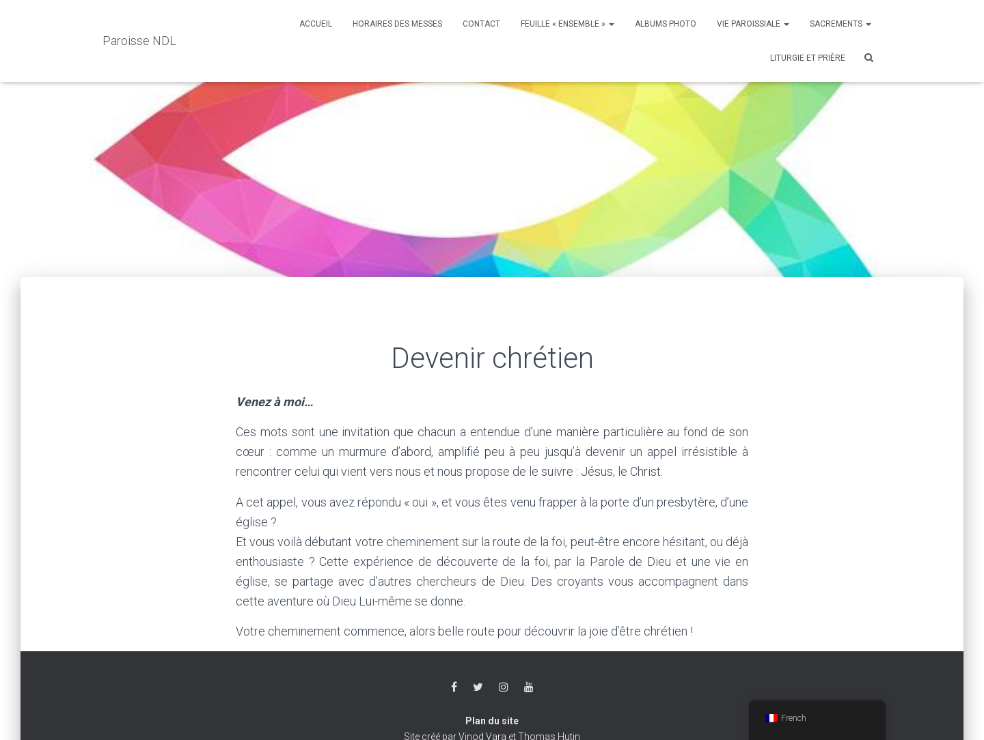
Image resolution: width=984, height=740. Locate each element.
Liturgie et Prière (807, 58)
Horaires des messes (397, 24)
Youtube (529, 687)
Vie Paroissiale (753, 24)
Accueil (315, 24)
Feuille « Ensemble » (567, 24)
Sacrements (840, 24)
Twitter (478, 687)
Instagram (503, 687)
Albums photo (665, 24)
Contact (481, 24)
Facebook (454, 687)
